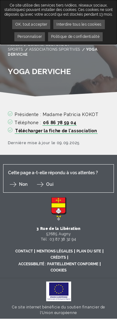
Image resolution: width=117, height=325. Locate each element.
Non (23, 184)
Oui (49, 184)
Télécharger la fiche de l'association (56, 130)
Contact (24, 251)
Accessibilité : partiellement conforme (58, 264)
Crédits (58, 257)
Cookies (58, 270)
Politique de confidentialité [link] (75, 36)
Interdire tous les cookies (78, 24)
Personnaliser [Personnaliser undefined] (29, 36)
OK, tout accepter (31, 24)
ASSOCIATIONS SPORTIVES (54, 49)
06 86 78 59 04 (59, 122)
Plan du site (88, 251)
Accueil (15, 44)
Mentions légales (55, 251)
